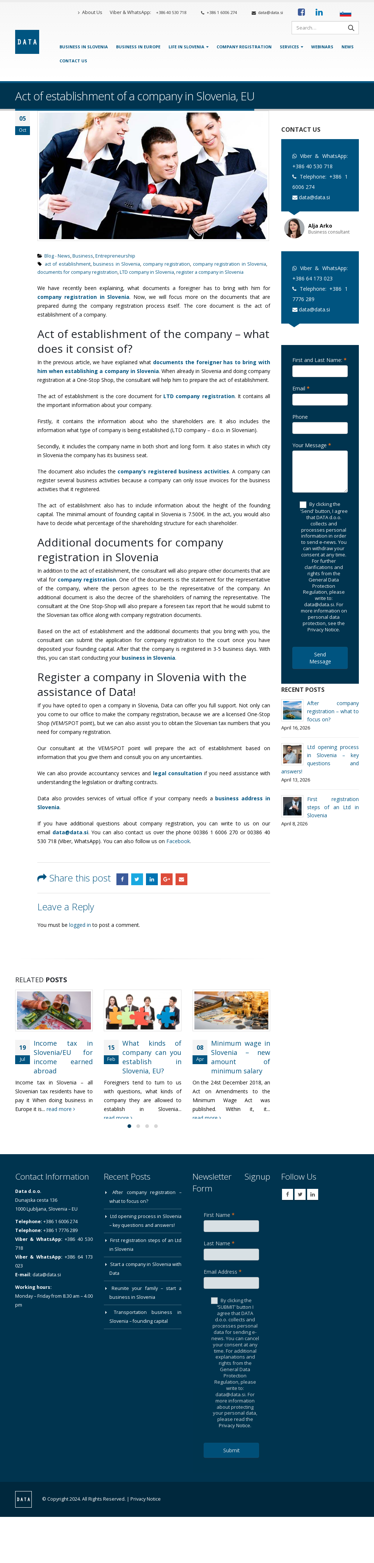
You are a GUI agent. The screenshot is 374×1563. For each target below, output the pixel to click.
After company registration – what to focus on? (333, 711)
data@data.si (267, 12)
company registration (166, 264)
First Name (219, 1222)
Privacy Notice (145, 1506)
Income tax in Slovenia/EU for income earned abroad (63, 1057)
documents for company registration (77, 272)
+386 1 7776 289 (60, 1238)
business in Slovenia (116, 264)
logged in (80, 924)
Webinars (322, 46)
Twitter (137, 879)
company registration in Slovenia (229, 264)
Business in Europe (138, 46)
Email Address (223, 1279)
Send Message (320, 658)
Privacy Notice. (235, 1432)
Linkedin (312, 1201)
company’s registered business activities (173, 471)
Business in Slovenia (83, 46)
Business (82, 256)
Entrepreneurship (115, 256)
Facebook (178, 841)
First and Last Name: (319, 359)
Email (181, 879)
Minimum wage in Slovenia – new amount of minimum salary (240, 1057)
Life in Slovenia (186, 46)
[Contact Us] (345, 71)
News (347, 46)
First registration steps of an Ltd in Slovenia (333, 807)
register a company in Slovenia (210, 272)
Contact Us (73, 60)
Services (289, 46)
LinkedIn (152, 879)
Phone (300, 416)
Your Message (311, 445)
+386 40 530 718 (171, 12)
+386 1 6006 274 (219, 12)
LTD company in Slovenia (147, 272)
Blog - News (57, 256)
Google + (167, 879)
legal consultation (177, 773)
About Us (90, 12)
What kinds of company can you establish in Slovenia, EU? (151, 1057)
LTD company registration (198, 396)
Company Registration (244, 46)
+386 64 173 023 (312, 278)
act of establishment (68, 264)
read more (61, 1108)
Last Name (219, 1250)
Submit (231, 1457)
